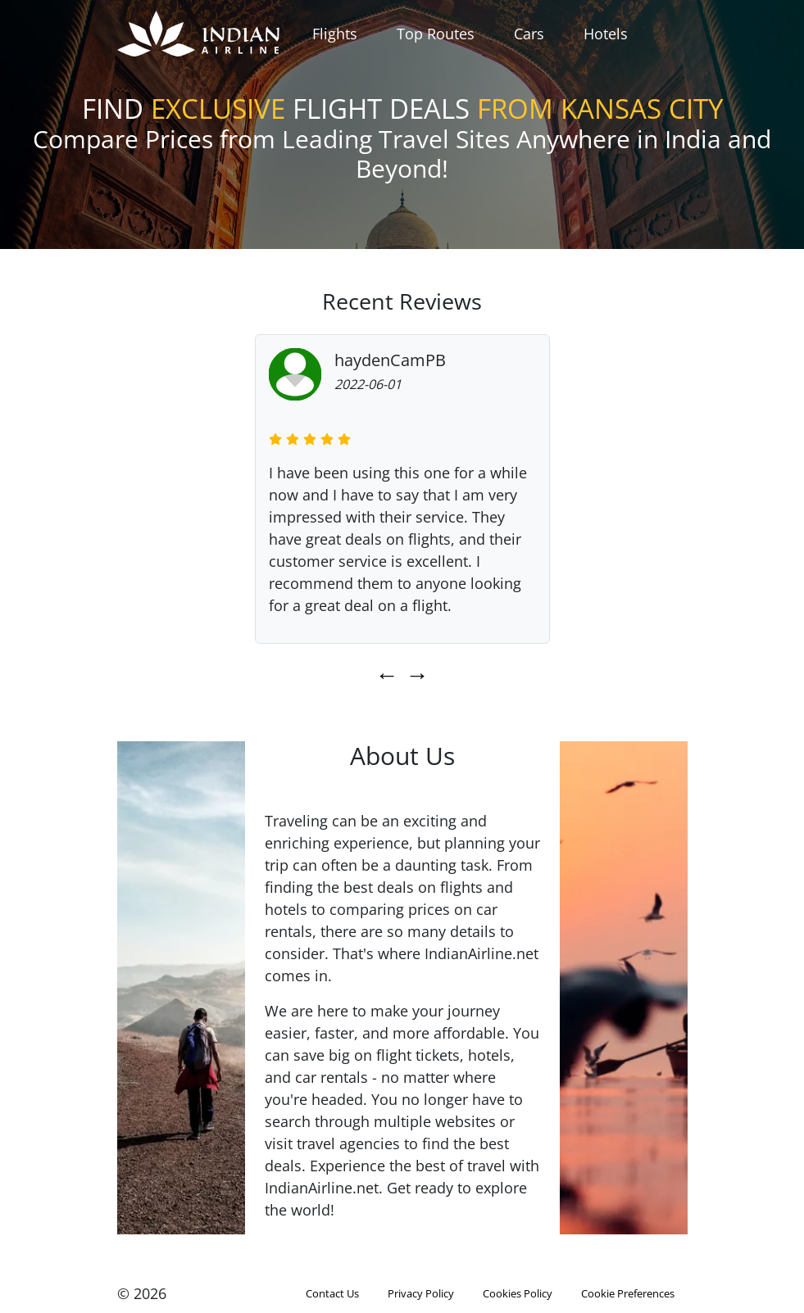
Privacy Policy (421, 1293)
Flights (334, 33)
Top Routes (436, 33)
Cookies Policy (517, 1293)
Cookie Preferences (628, 1293)
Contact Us (332, 1293)
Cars (529, 33)
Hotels (606, 33)
